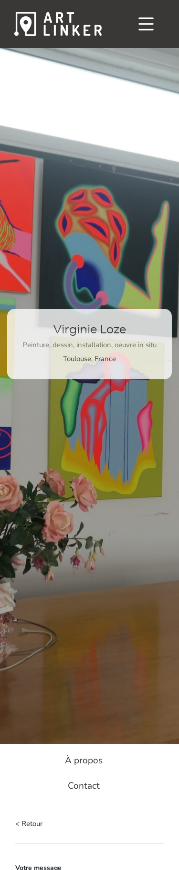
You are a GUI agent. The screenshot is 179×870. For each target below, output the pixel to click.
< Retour (28, 823)
